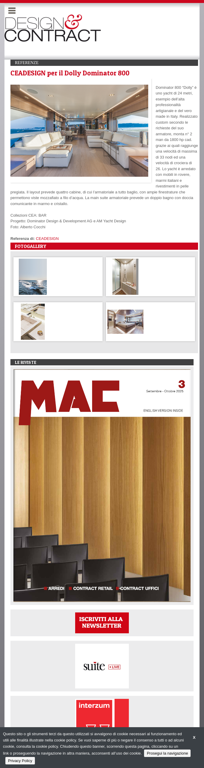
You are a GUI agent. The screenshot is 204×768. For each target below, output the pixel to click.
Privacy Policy (20, 760)
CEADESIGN (47, 238)
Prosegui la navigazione (167, 753)
